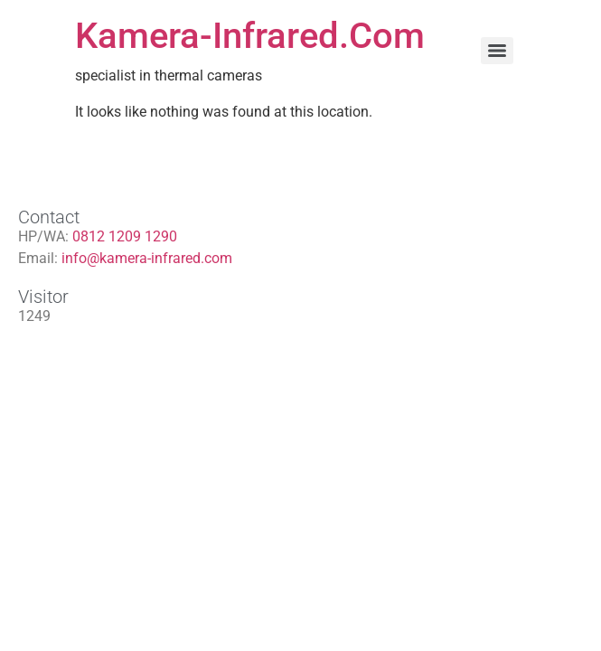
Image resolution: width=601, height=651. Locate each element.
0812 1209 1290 (124, 236)
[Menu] (497, 50)
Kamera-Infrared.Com (250, 35)
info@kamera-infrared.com (146, 258)
